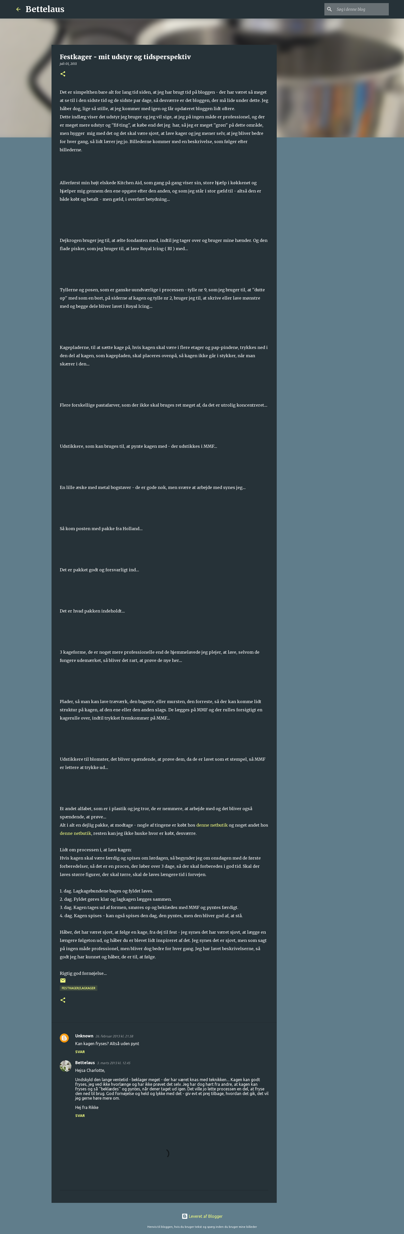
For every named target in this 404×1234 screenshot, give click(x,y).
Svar (80, 1052)
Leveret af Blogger (202, 1216)
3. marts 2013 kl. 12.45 (113, 1063)
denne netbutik (212, 825)
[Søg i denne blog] (362, 9)
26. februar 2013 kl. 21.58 (114, 1036)
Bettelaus (45, 9)
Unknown (84, 1036)
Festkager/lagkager (78, 988)
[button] (63, 74)
